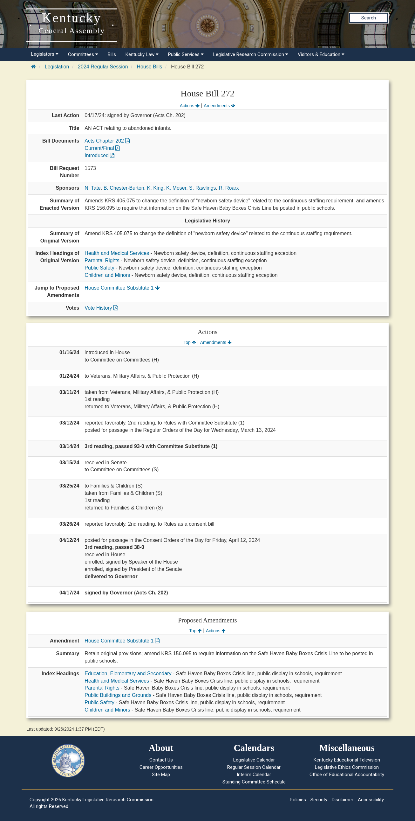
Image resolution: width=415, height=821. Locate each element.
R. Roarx (229, 188)
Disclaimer (342, 800)
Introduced (99, 155)
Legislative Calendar (254, 760)
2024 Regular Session (103, 66)
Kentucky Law (142, 54)
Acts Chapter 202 (107, 141)
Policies (298, 800)
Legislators (44, 54)
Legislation (57, 66)
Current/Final (102, 148)
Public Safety (99, 267)
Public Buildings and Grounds (118, 695)
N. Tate (92, 188)
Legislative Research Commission (250, 54)
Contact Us (161, 760)
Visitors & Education (321, 54)
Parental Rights (102, 260)
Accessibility (371, 800)
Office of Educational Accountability (347, 774)
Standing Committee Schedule (254, 782)
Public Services (186, 54)
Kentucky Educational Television (347, 760)
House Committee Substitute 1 (122, 288)
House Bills (149, 66)
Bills (112, 54)
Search (368, 18)
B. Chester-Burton (124, 188)
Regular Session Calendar (254, 767)
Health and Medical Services (117, 253)
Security (318, 800)
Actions (190, 105)
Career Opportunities (161, 767)
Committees (83, 54)
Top (189, 342)
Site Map (161, 774)
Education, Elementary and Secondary (128, 673)
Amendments (219, 105)
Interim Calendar (254, 774)
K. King (155, 188)
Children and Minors (107, 275)
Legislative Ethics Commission (347, 767)
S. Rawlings (202, 188)
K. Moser (176, 188)
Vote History (101, 308)
